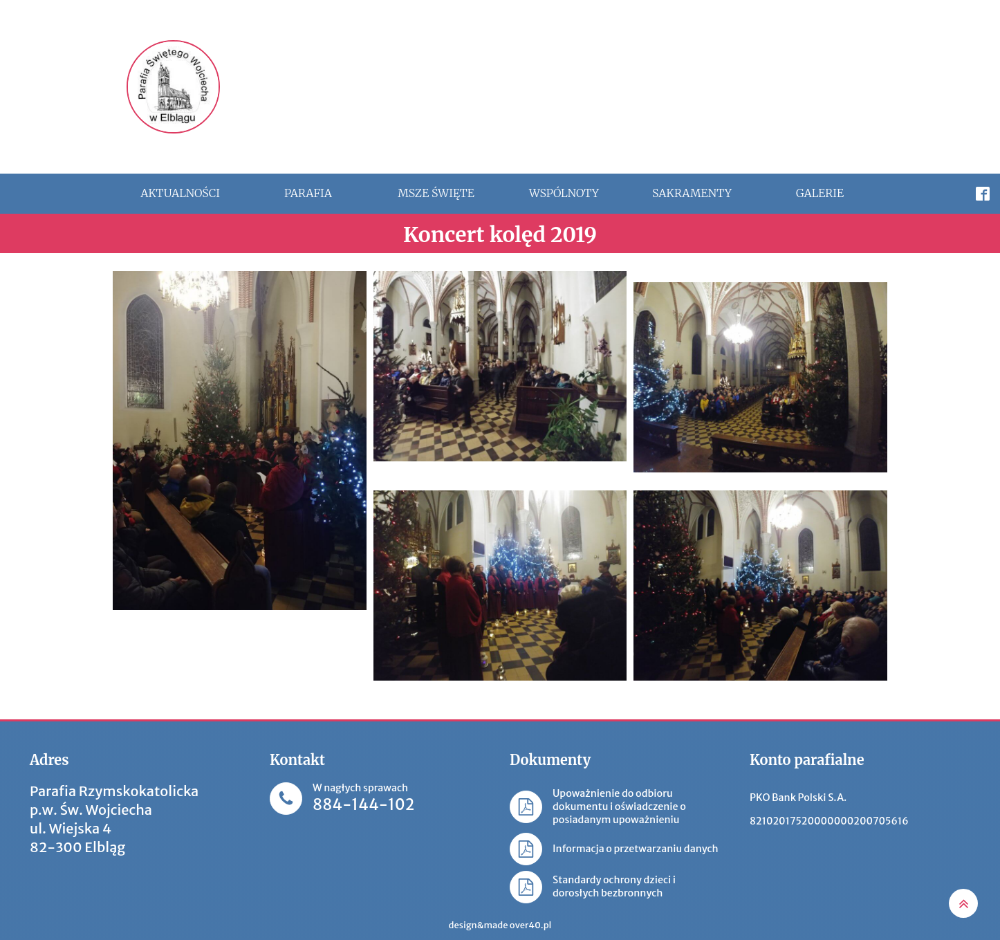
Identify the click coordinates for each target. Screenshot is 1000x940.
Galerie (820, 193)
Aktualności (180, 193)
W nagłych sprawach (363, 798)
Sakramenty (692, 193)
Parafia (308, 193)
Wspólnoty (564, 193)
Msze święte (436, 193)
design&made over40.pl (500, 925)
